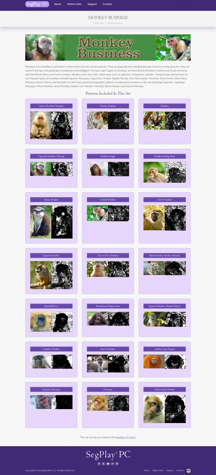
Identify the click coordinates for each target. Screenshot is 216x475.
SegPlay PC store (126, 437)
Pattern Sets (98, 23)
